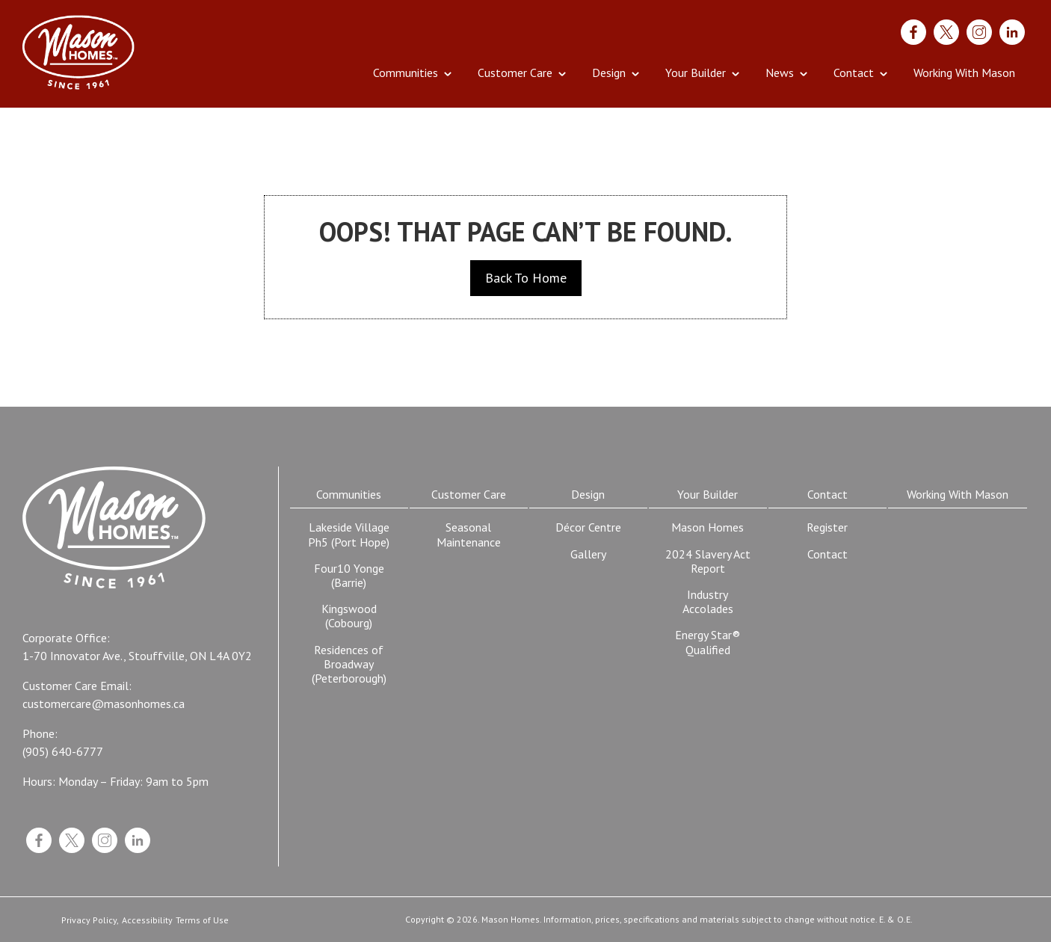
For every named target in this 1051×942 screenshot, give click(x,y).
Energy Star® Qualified (707, 641)
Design (609, 72)
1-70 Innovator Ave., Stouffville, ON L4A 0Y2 (137, 656)
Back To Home (526, 277)
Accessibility (147, 920)
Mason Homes (707, 527)
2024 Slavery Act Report (708, 561)
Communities (405, 72)
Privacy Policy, (90, 920)
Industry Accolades (707, 601)
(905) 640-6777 (62, 752)
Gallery (588, 554)
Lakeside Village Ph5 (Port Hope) (348, 534)
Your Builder (695, 72)
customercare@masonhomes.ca (103, 704)
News (779, 72)
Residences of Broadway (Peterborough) (349, 664)
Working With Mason (964, 72)
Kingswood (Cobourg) (349, 615)
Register (827, 527)
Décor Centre (588, 527)
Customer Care (515, 72)
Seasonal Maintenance (469, 534)
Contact (853, 72)
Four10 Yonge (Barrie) (349, 575)
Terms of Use (202, 920)
